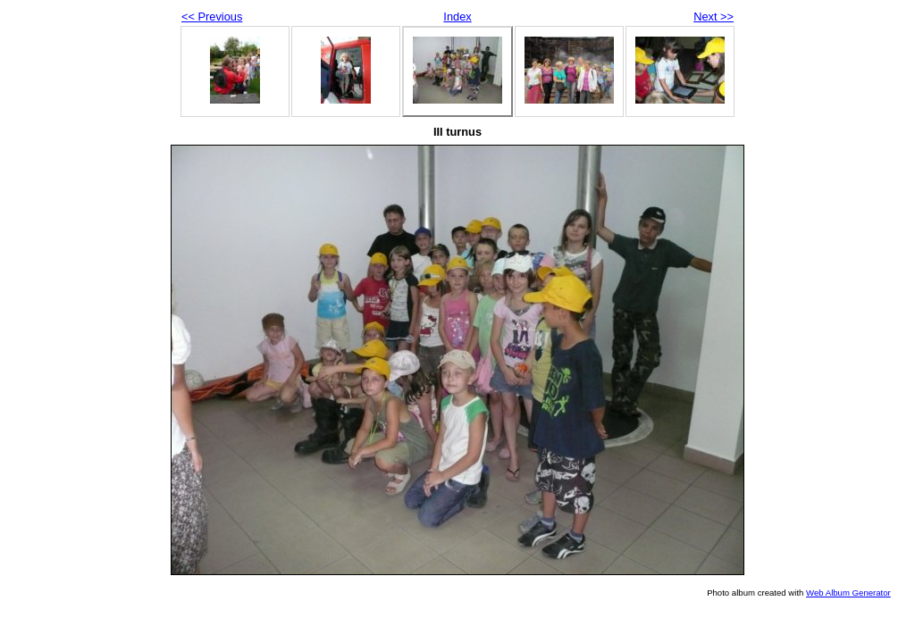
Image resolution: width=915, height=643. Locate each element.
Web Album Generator (848, 592)
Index (457, 16)
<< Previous (211, 16)
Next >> (713, 16)
